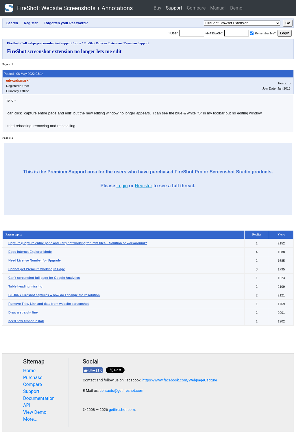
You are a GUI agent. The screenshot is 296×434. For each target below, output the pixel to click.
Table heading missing (25, 286)
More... (30, 419)
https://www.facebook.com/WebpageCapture (180, 380)
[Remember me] (252, 33)
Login (122, 185)
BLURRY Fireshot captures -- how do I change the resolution (54, 295)
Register (143, 185)
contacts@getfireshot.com (121, 390)
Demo (236, 8)
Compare (196, 8)
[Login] (192, 33)
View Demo (35, 412)
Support (174, 8)
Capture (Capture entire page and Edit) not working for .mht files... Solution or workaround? (77, 243)
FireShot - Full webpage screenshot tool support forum (44, 43)
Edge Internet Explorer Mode (30, 251)
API (26, 405)
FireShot (69, 8)
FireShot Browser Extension (103, 43)
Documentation (39, 398)
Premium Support (136, 43)
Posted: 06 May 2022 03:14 (24, 73)
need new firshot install (26, 321)
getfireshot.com (122, 409)
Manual (217, 8)
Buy (157, 8)
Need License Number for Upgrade (34, 260)
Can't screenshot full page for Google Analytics (44, 277)
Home (29, 370)
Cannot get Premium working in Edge (36, 269)
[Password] (236, 33)
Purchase (32, 377)
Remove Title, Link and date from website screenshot (48, 303)
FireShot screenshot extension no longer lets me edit (64, 51)
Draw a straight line (23, 312)
